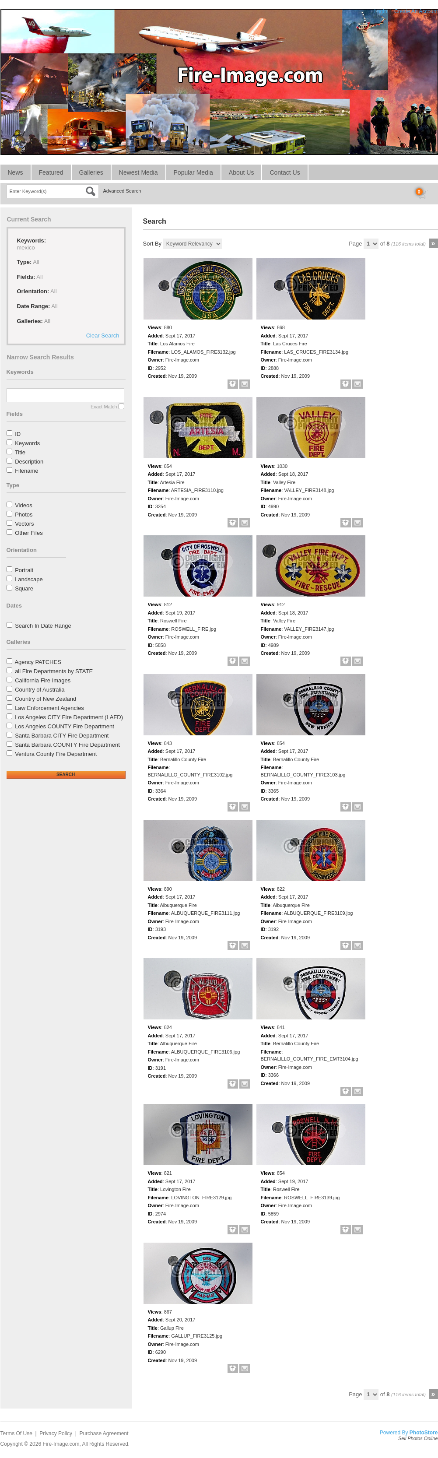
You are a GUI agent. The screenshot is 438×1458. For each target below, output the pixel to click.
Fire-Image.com (60, 1444)
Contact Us (285, 172)
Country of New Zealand (45, 699)
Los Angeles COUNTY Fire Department (64, 726)
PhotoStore (424, 1433)
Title (20, 452)
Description (29, 461)
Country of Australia (39, 689)
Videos (23, 505)
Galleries (91, 172)
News (15, 172)
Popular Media (193, 172)
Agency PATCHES (37, 662)
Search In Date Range (43, 625)
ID (18, 434)
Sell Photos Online (418, 1438)
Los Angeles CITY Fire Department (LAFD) (69, 717)
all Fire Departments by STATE (54, 671)
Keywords (27, 443)
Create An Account (416, 11)
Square (24, 588)
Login (380, 11)
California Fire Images (42, 680)
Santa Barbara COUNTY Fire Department (67, 744)
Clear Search (102, 335)
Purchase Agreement (103, 1433)
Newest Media (138, 172)
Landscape (29, 579)
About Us (241, 172)
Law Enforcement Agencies (49, 708)
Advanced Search (122, 190)
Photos (23, 514)
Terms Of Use (16, 1433)
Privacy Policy (55, 1433)
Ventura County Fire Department (56, 754)
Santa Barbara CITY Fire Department (62, 735)
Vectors (24, 523)
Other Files (29, 533)
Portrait (24, 570)
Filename (26, 470)
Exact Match (104, 406)
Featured (51, 172)
